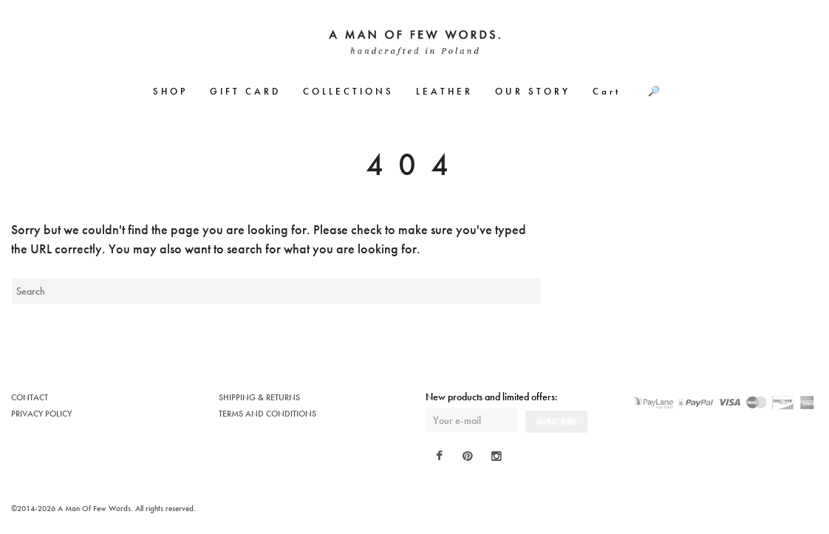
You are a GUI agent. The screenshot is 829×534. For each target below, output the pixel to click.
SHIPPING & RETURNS (259, 397)
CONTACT (29, 397)
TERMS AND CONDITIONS (267, 414)
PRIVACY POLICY (41, 414)
